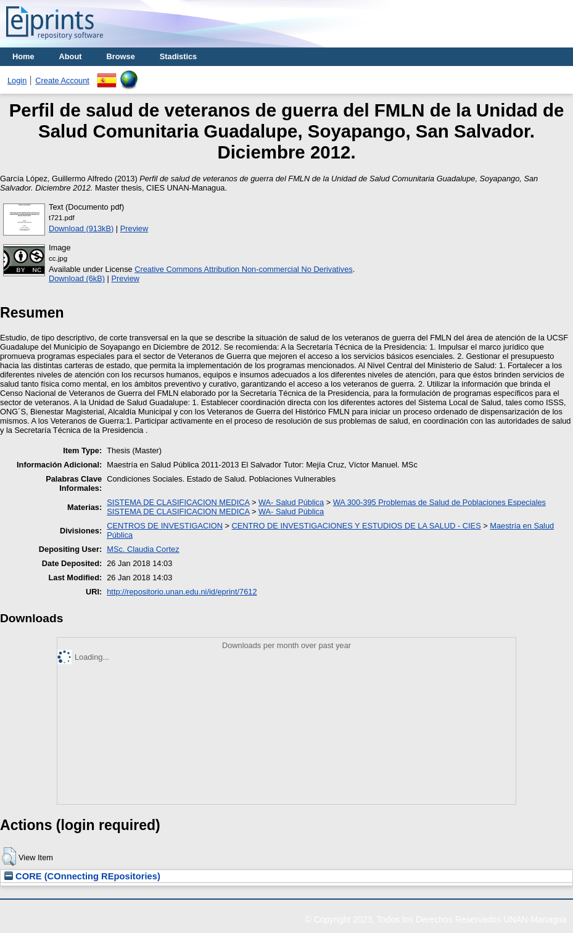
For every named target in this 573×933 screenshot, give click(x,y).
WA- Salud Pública (291, 502)
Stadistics (178, 56)
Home (23, 56)
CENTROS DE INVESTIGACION (165, 525)
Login (17, 80)
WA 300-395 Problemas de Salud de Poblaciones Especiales (439, 502)
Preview (134, 228)
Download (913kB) (81, 228)
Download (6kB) (77, 278)
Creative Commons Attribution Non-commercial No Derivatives (243, 269)
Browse (121, 56)
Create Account (62, 80)
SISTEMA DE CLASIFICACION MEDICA (178, 502)
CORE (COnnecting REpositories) (82, 876)
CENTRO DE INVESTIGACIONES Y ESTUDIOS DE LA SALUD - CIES (356, 525)
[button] (9, 856)
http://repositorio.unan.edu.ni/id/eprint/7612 (182, 591)
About (70, 56)
